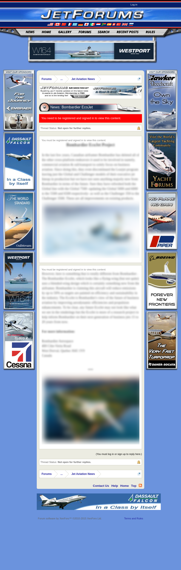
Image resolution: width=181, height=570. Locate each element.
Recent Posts (128, 32)
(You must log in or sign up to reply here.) (119, 454)
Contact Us (101, 485)
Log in (133, 4)
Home (46, 32)
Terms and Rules (133, 518)
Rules (150, 32)
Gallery (64, 32)
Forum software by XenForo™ (70, 518)
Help (114, 485)
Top (133, 485)
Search (104, 32)
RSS (140, 485)
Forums (85, 32)
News (30, 32)
